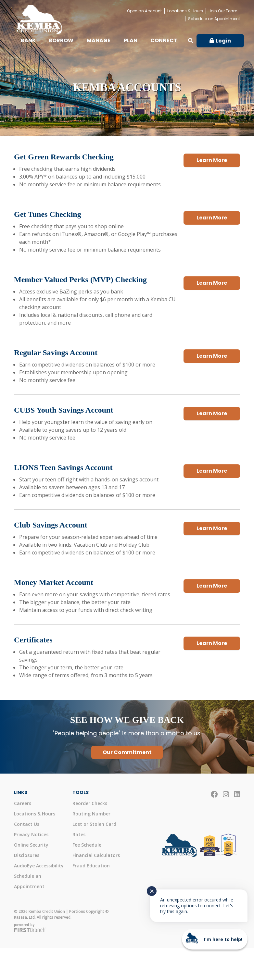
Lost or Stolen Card (94, 824)
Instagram (226, 794)
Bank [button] (28, 40)
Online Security (31, 845)
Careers (22, 803)
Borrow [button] (61, 40)
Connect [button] (163, 40)
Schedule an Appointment (214, 18)
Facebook (214, 794)
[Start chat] (215, 939)
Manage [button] (98, 40)
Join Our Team (223, 11)
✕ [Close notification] (151, 891)
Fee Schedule (86, 845)
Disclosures (26, 855)
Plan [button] (130, 40)
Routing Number (91, 814)
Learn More (212, 158)
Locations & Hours (185, 11)
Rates (78, 834)
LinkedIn (237, 794)
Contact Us (26, 824)
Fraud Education (91, 866)
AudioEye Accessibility (39, 866)
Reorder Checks (89, 803)
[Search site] (190, 40)
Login (223, 40)
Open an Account (144, 11)
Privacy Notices (31, 834)
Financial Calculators (96, 855)
